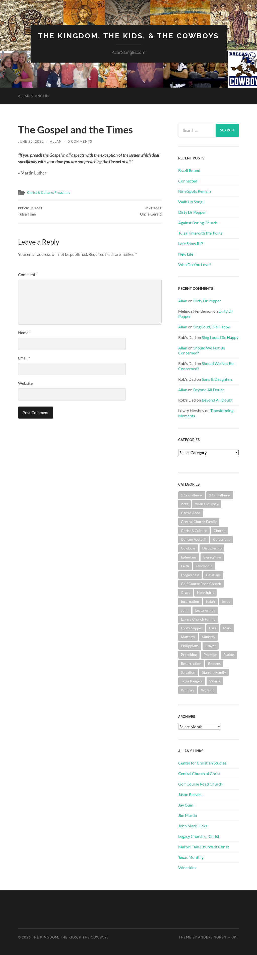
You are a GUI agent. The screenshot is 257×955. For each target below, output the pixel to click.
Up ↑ (235, 937)
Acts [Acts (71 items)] (184, 504)
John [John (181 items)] (184, 610)
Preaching (62, 192)
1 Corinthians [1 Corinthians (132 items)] (191, 495)
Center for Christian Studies (202, 762)
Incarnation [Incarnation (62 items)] (190, 601)
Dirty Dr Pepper (192, 212)
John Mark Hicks (192, 825)
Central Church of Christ (199, 773)
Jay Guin (185, 805)
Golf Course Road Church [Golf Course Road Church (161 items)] (201, 584)
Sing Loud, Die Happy (211, 326)
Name (24, 332)
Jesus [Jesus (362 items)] (226, 601)
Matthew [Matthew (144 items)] (188, 637)
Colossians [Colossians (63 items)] (221, 539)
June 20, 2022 (31, 141)
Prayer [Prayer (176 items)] (210, 646)
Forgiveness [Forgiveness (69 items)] (190, 575)
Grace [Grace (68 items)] (185, 592)
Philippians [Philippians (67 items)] (190, 646)
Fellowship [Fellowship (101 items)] (204, 566)
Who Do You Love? (194, 264)
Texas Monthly (191, 857)
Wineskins (187, 867)
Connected (187, 180)
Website (25, 383)
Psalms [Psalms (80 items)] (228, 654)
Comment (28, 274)
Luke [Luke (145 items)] (212, 628)
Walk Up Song (190, 201)
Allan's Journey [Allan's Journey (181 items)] (206, 504)
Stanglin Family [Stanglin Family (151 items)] (214, 672)
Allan (56, 141)
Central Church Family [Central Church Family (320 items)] (199, 521)
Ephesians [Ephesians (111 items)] (189, 557)
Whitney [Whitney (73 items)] (187, 690)
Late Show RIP (190, 243)
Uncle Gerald (151, 211)
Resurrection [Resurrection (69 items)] (191, 663)
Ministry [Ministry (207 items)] (208, 637)
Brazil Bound (189, 170)
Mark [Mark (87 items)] (227, 628)
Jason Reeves (189, 794)
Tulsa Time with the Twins (200, 233)
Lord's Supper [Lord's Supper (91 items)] (191, 628)
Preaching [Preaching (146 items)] (189, 654)
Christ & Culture (40, 192)
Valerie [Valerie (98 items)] (214, 681)
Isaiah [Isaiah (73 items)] (210, 601)
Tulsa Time (30, 211)
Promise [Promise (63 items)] (210, 654)
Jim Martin (187, 815)
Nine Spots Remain (194, 191)
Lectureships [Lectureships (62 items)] (205, 610)
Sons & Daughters (217, 379)
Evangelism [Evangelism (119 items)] (212, 557)
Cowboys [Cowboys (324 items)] (188, 548)
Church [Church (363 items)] (219, 530)
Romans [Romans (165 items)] (214, 663)
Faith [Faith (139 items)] (185, 566)
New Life (185, 254)
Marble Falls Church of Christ (203, 846)
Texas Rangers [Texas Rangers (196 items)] (192, 681)
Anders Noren (212, 937)
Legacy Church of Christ (198, 836)
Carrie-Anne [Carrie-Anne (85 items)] (191, 513)
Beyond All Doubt (208, 389)
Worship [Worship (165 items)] (208, 690)
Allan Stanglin (33, 96)
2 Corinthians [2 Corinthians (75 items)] (219, 495)
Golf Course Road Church (200, 784)
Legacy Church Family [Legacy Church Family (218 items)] (198, 619)
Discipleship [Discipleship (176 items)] (212, 548)
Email (24, 357)
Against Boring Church (197, 222)
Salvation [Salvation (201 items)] (188, 672)
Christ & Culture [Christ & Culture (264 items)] (194, 530)
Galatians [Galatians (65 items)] (213, 575)
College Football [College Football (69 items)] (193, 539)
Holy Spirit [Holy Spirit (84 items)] (205, 592)
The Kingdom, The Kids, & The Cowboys (128, 36)
